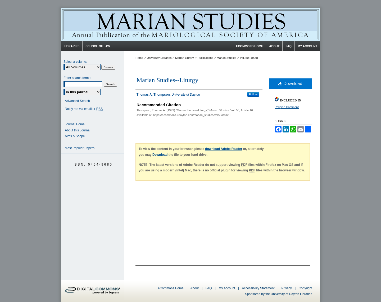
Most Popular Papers (79, 148)
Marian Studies (190, 24)
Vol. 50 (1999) (249, 57)
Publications (205, 57)
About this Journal (77, 130)
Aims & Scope (75, 136)
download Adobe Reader (223, 149)
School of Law (97, 46)
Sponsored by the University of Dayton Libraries (278, 294)
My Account (227, 288)
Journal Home (75, 124)
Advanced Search (77, 101)
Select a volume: (75, 62)
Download (290, 83)
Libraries (71, 46)
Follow (253, 94)
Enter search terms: (77, 78)
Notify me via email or (84, 109)
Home (139, 57)
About (194, 288)
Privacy (287, 288)
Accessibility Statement (258, 288)
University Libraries (159, 57)
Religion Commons (287, 107)
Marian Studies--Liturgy (167, 80)
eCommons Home (171, 288)
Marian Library (184, 57)
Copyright (305, 288)
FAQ (209, 288)
